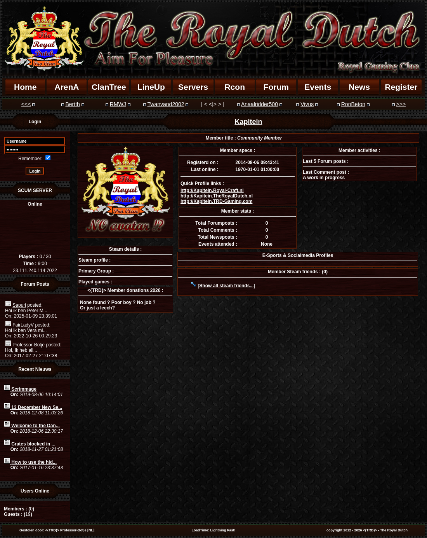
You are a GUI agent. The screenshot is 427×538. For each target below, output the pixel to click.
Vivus (307, 104)
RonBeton (353, 104)
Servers (193, 86)
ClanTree (109, 86)
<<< (26, 104)
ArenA (66, 86)
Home (25, 86)
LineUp (151, 86)
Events (317, 86)
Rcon (234, 86)
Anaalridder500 (259, 104)
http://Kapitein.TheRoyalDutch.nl (217, 196)
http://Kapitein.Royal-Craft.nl (212, 190)
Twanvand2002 (166, 104)
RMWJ (118, 104)
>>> (401, 104)
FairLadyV (23, 325)
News (359, 86)
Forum (276, 86)
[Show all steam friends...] (226, 285)
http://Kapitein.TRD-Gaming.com (216, 201)
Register (401, 86)
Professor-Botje (28, 345)
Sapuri (19, 305)
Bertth (72, 104)
